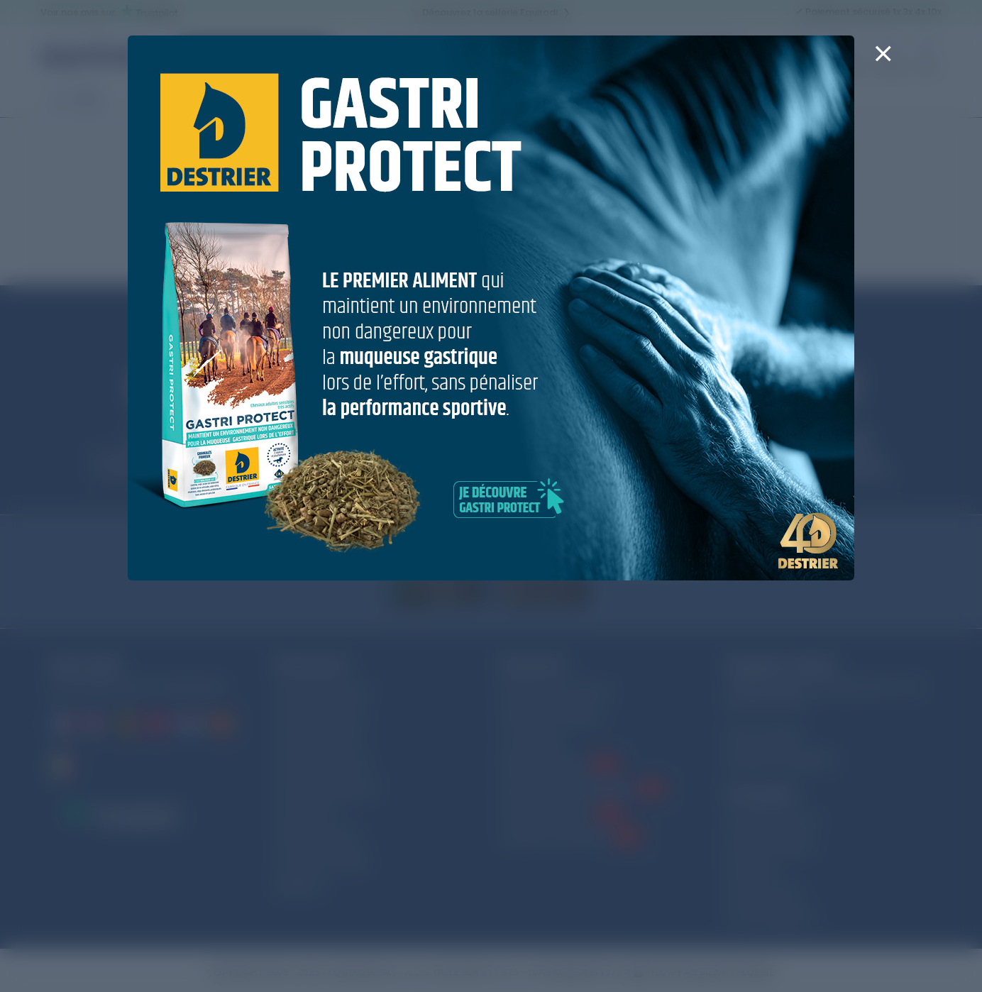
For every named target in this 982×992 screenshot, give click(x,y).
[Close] (883, 62)
